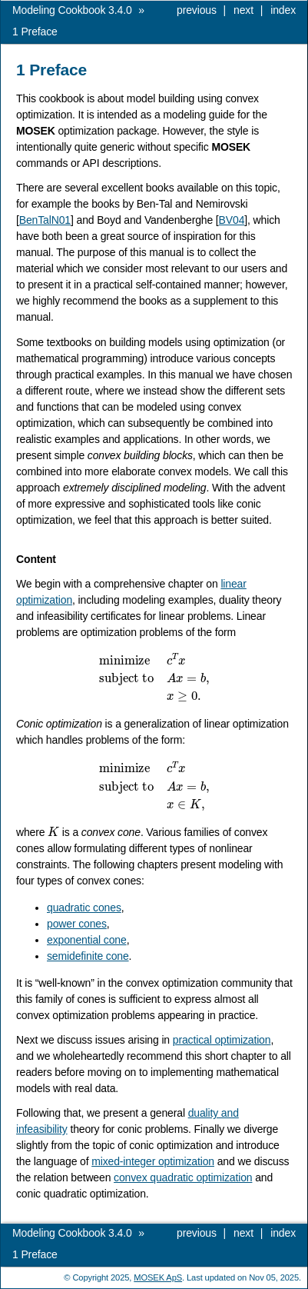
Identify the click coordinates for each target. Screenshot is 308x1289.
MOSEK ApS (158, 1277)
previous (197, 10)
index (283, 10)
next (243, 10)
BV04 (232, 220)
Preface (35, 31)
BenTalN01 (45, 220)
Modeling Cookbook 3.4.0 (72, 10)
